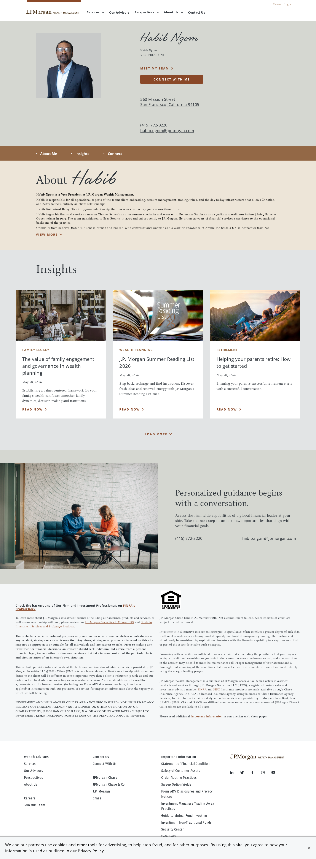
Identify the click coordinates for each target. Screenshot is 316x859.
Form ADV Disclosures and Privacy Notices (186, 794)
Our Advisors (33, 770)
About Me (48, 153)
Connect (115, 153)
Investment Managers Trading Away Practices (187, 806)
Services (95, 12)
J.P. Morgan (101, 791)
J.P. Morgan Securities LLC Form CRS (109, 622)
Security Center (172, 829)
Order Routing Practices (179, 777)
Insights (82, 153)
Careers (277, 4)
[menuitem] (119, 12)
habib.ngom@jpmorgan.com (167, 130)
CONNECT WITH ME (171, 79)
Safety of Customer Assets (180, 770)
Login (287, 4)
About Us (173, 12)
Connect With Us (105, 764)
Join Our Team (34, 805)
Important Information (206, 716)
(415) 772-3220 (188, 538)
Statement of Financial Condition (185, 764)
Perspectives (147, 12)
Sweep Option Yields (176, 784)
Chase (97, 798)
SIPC (216, 689)
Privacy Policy (91, 850)
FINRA (202, 689)
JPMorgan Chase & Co (109, 784)
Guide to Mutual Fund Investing (184, 815)
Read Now (32, 409)
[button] (309, 848)
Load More (156, 434)
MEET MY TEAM (154, 68)
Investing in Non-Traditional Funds (186, 822)
